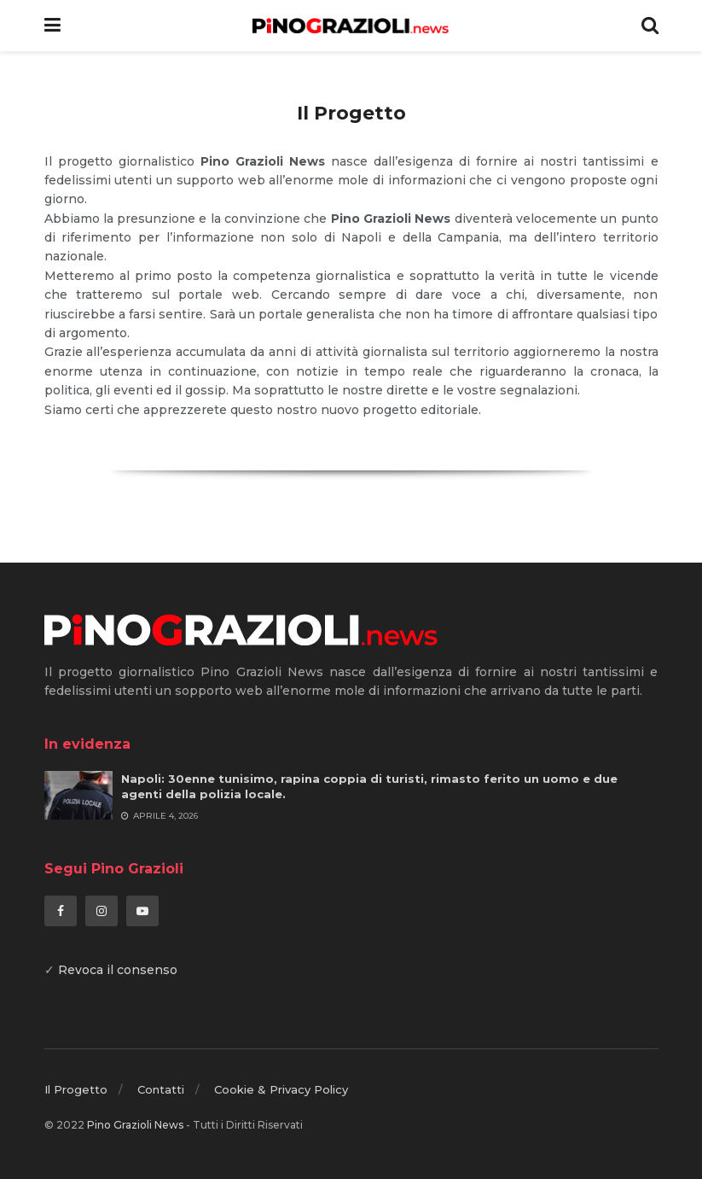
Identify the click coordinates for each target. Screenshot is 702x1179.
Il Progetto (75, 1089)
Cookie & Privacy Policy (281, 1089)
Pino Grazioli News (135, 1124)
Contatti (160, 1089)
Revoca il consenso (117, 970)
